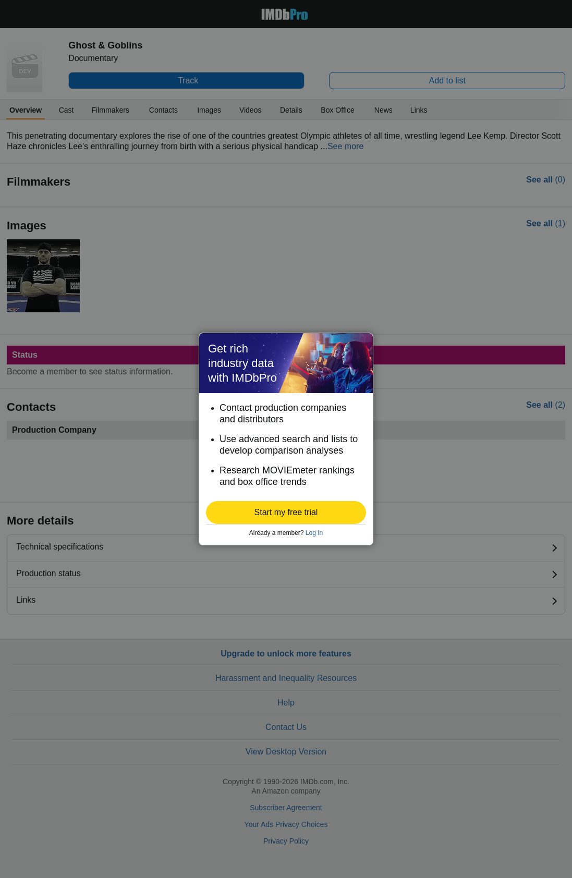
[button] (286, 512)
